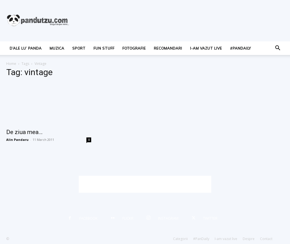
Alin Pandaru (17, 139)
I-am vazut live (206, 48)
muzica (57, 48)
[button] (277, 48)
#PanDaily (240, 48)
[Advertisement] (145, 184)
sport (79, 48)
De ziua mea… (24, 132)
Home (11, 63)
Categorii (180, 238)
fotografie (134, 48)
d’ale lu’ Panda (26, 48)
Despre (249, 238)
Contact (266, 238)
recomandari (168, 48)
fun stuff (103, 48)
